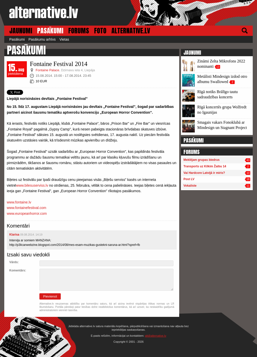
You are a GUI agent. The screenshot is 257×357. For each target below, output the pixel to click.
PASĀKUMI (50, 31)
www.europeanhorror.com (27, 213)
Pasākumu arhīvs (41, 39)
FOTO (100, 31)
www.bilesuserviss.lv (32, 185)
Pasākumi (17, 39)
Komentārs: (17, 270)
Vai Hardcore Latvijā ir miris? (204, 173)
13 (217, 66)
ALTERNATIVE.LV (130, 31)
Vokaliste (190, 185)
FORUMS (78, 31)
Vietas (64, 39)
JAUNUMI (20, 31)
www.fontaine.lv (19, 202)
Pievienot (50, 296)
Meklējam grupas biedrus (201, 160)
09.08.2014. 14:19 (31, 234)
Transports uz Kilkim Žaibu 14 (204, 166)
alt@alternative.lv (155, 335)
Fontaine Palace (47, 70)
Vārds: (14, 262)
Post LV (189, 179)
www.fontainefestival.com (26, 208)
